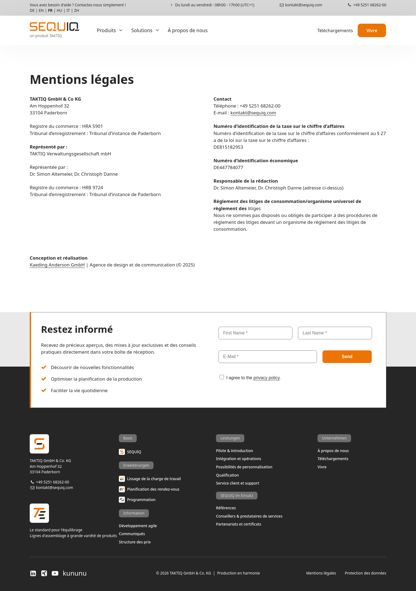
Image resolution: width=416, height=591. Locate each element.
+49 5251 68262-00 (366, 4)
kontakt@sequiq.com (300, 4)
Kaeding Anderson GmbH (57, 265)
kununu (75, 573)
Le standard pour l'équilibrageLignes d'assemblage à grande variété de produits (74, 521)
